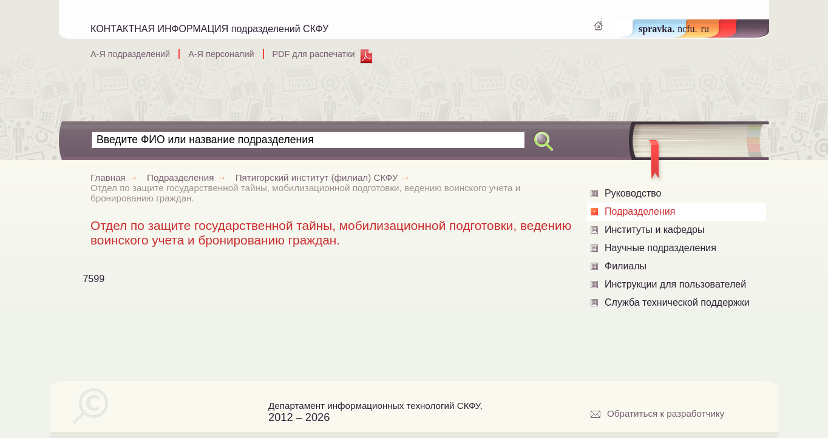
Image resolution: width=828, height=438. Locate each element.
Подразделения (640, 211)
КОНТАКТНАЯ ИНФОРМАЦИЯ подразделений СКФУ (209, 29)
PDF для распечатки (314, 54)
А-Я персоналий (221, 54)
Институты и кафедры (654, 229)
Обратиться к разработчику (665, 413)
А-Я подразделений (130, 54)
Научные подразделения (660, 248)
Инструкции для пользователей (675, 284)
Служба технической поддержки (677, 302)
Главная (118, 177)
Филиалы (625, 266)
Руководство (633, 193)
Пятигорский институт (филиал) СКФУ (327, 177)
